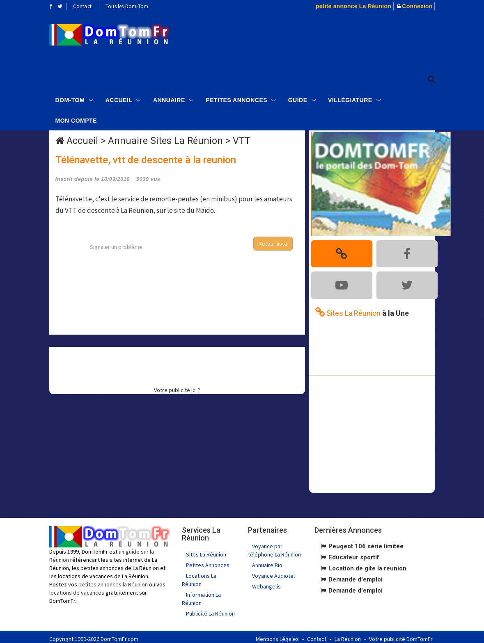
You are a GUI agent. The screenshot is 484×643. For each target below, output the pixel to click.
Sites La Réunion (206, 550)
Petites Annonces (236, 99)
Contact (82, 6)
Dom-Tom (70, 99)
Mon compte (76, 119)
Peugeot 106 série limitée (366, 542)
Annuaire (169, 99)
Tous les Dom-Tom (127, 6)
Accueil (119, 99)
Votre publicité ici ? (177, 390)
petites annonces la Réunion (113, 580)
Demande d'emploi (355, 575)
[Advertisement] (331, 39)
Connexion (417, 6)
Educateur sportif (353, 553)
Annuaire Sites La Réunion (165, 140)
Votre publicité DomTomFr (401, 634)
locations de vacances (76, 588)
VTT (241, 140)
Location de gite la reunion (367, 564)
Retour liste (273, 243)
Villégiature (350, 99)
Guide (297, 99)
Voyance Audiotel (273, 571)
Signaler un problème (116, 247)
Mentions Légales (277, 634)
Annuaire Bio (267, 561)
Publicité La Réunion (210, 609)
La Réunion (348, 634)
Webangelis (266, 582)
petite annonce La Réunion (353, 6)
